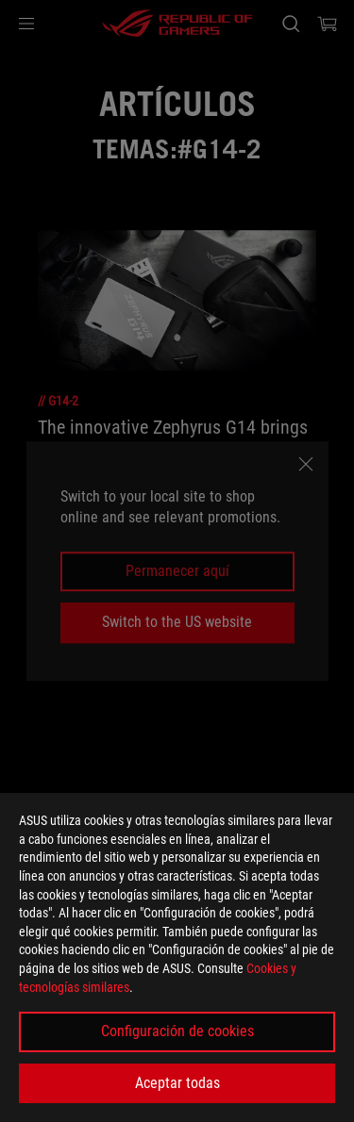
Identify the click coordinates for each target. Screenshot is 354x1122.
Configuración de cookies (177, 1031)
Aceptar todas (177, 1083)
